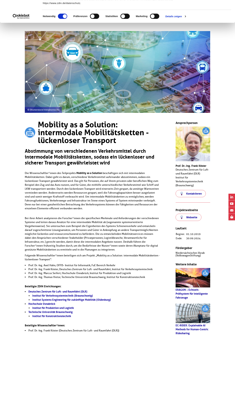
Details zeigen (173, 36)
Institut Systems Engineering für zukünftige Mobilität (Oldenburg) (71, 299)
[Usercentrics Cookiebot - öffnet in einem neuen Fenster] (21, 36)
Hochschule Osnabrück (41, 303)
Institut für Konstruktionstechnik (51, 316)
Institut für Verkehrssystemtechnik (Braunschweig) (62, 295)
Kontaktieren (194, 193)
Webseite (191, 217)
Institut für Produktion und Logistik (53, 308)
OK (208, 8)
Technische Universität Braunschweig (50, 312)
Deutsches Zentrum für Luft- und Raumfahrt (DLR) (57, 291)
